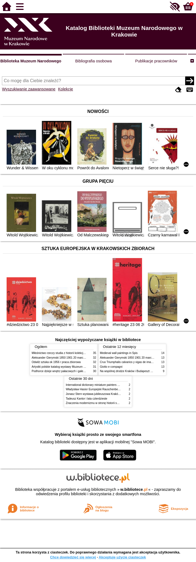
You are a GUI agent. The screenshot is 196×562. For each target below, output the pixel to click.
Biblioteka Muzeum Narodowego (30, 61)
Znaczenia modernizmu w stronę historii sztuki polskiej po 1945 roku (107, 403)
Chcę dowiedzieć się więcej (73, 557)
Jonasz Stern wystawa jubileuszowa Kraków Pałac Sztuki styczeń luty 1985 (112, 393)
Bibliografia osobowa (93, 61)
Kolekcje (65, 89)
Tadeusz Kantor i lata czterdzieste (86, 398)
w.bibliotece (134, 489)
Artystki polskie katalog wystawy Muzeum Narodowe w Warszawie (72, 366)
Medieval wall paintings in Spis (119, 353)
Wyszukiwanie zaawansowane (28, 89)
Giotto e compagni (111, 366)
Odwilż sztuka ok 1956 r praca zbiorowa (56, 362)
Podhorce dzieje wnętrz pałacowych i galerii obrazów (64, 371)
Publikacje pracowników (156, 61)
